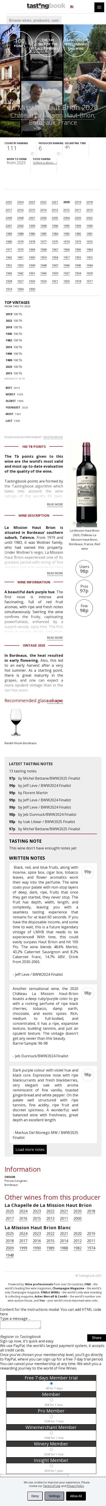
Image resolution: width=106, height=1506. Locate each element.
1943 (9, 273)
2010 (89, 210)
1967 (55, 249)
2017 (9, 210)
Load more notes (30, 1149)
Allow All (76, 1496)
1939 (55, 273)
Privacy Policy (75, 1486)
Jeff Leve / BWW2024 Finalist (47, 785)
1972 (89, 241)
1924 (43, 281)
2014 (43, 210)
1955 (78, 257)
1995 (66, 226)
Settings (54, 1496)
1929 (89, 273)
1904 (20, 289)
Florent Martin (35, 792)
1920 (66, 281)
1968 (43, 249)
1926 (32, 281)
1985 (43, 234)
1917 (89, 281)
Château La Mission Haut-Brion (52, 115)
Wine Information (33, 582)
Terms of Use (51, 1486)
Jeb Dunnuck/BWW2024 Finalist (49, 814)
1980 (9, 241)
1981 (89, 234)
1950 (20, 265)
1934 (78, 273)
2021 (55, 202)
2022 (43, 202)
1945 (78, 265)
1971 (9, 249)
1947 (55, 265)
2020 (66, 202)
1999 (32, 226)
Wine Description (34, 515)
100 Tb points (34, 446)
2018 (89, 202)
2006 (43, 218)
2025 (9, 202)
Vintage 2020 (34, 645)
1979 (20, 241)
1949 (32, 265)
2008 (20, 218)
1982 (78, 234)
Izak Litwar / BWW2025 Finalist (49, 821)
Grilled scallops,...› (45, 163)
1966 (66, 249)
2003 (78, 218)
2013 (55, 210)
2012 (66, 210)
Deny (35, 1496)
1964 (89, 249)
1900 (32, 289)
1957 (66, 257)
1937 (66, 273)
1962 (9, 257)
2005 (55, 218)
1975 (55, 241)
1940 (43, 273)
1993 (78, 226)
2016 (20, 210)
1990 (89, 226)
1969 (32, 249)
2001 (9, 226)
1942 (20, 273)
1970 (20, 249)
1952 (9, 265)
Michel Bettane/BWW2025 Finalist (51, 778)
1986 (32, 234)
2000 (20, 226)
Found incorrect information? (34, 437)
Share (96, 1339)
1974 (66, 241)
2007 (32, 218)
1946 (66, 265)
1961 (20, 257)
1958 (55, 257)
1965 (78, 249)
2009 (9, 218)
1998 (43, 226)
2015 (32, 210)
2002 (89, 218)
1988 (20, 234)
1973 (78, 241)
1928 (9, 281)
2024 (20, 202)
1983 (66, 234)
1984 (55, 234)
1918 (78, 281)
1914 (9, 289)
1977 (43, 241)
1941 (32, 273)
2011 (78, 210)
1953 (89, 257)
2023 (32, 202)
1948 (43, 265)
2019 (78, 202)
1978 (32, 241)
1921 (55, 281)
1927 (20, 281)
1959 (43, 257)
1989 (9, 234)
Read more (55, 504)
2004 (66, 218)
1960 (32, 257)
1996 (55, 226)
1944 (89, 265)
